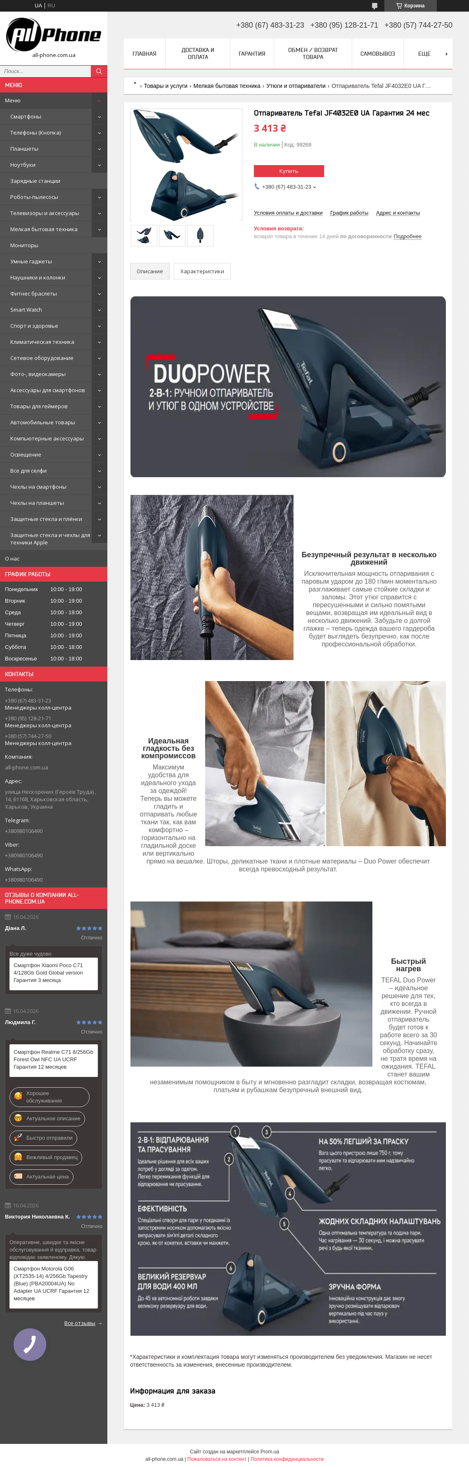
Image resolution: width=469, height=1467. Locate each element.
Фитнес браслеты (33, 293)
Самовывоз (377, 53)
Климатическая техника (42, 341)
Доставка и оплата (198, 53)
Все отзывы (79, 1323)
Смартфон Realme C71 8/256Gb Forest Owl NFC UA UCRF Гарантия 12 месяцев (53, 1059)
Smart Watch (26, 309)
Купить (289, 171)
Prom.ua (270, 1452)
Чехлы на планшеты (37, 502)
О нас (12, 558)
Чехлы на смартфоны (38, 486)
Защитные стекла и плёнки (46, 519)
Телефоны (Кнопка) (35, 132)
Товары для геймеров (39, 406)
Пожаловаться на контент (216, 1459)
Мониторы (24, 245)
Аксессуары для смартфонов (47, 390)
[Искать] (99, 71)
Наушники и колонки (37, 277)
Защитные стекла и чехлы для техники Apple (50, 538)
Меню (13, 100)
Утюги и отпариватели (296, 86)
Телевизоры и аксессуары (44, 213)
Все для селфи (28, 470)
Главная (144, 53)
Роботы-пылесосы (34, 197)
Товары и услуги (165, 86)
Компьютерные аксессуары (47, 438)
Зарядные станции (35, 181)
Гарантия (252, 53)
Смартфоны (25, 116)
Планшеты (24, 148)
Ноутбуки (23, 164)
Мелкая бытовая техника (44, 229)
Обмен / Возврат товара (313, 53)
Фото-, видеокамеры (38, 374)
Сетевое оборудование (41, 358)
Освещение (25, 454)
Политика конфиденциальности (287, 1459)
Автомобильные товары (42, 422)
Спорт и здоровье (34, 325)
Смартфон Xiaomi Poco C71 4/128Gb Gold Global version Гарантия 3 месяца (48, 972)
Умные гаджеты (31, 261)
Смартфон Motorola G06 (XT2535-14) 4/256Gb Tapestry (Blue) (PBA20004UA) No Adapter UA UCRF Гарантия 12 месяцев (51, 1283)
